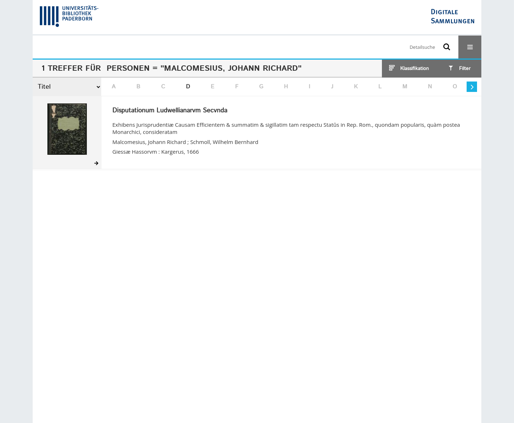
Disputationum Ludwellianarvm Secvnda (169, 111)
